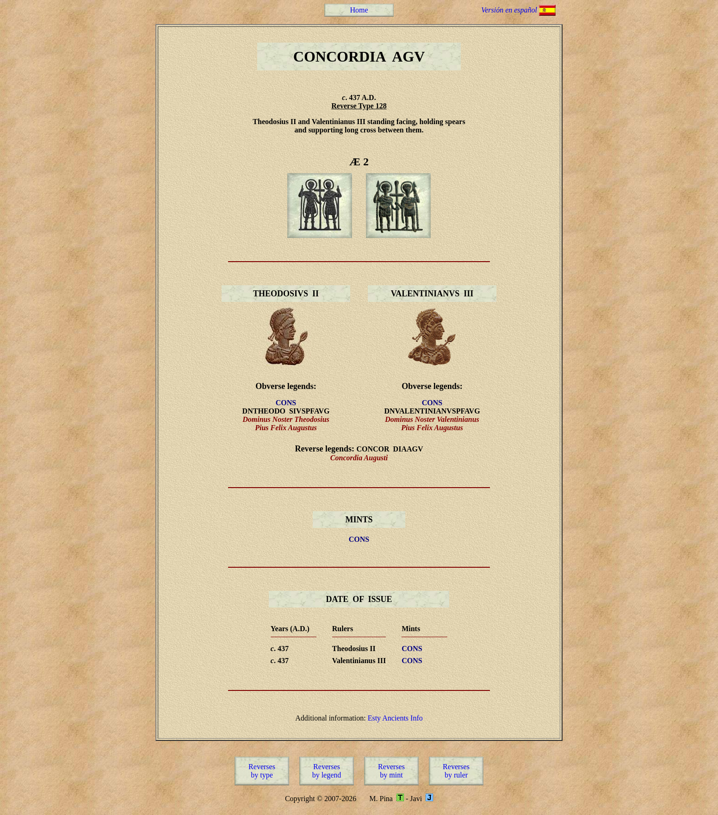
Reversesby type (261, 771)
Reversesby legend (326, 771)
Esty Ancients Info (395, 718)
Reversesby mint (391, 771)
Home (359, 10)
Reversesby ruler (456, 771)
